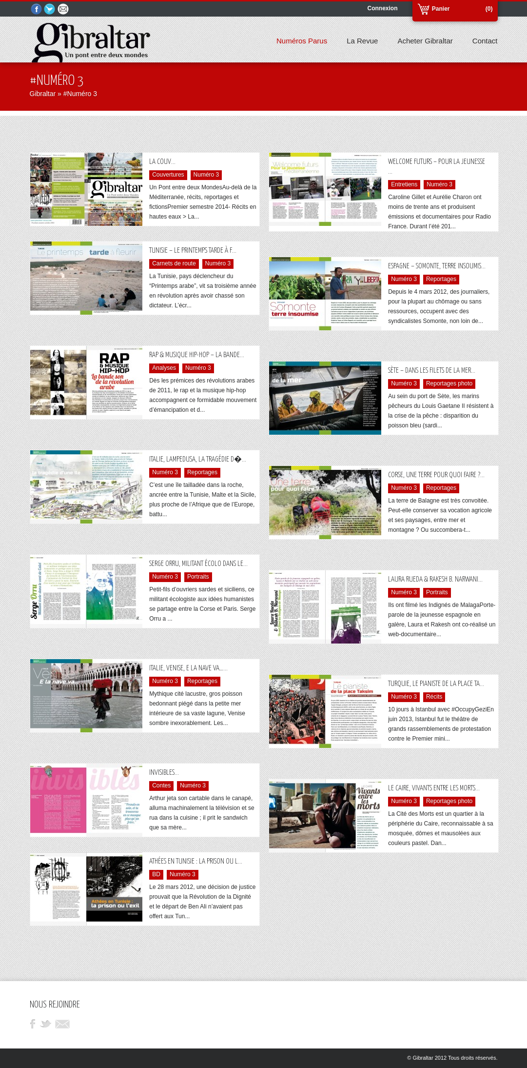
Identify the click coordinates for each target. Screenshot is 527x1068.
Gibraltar (43, 94)
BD (156, 874)
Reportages (441, 279)
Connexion (383, 8)
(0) (489, 8)
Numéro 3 (206, 174)
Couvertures (168, 174)
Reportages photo (449, 383)
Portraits (198, 576)
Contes (161, 785)
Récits (434, 696)
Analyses (164, 367)
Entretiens (404, 184)
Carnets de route (173, 263)
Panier (441, 8)
